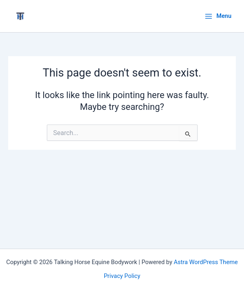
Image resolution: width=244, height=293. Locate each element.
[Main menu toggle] (218, 16)
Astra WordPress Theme (206, 262)
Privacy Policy (122, 276)
